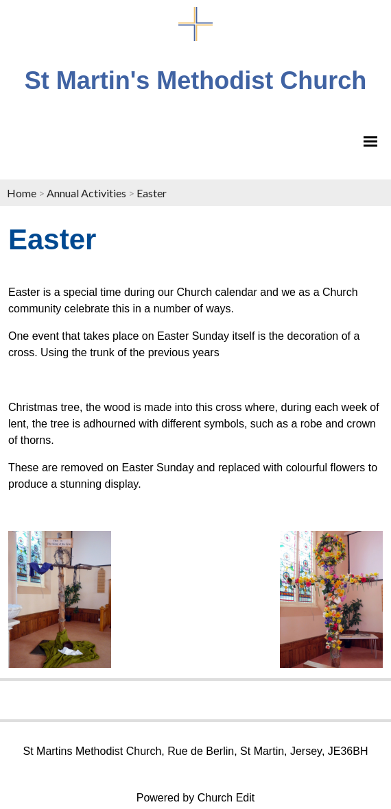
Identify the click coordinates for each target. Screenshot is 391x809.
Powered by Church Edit (196, 798)
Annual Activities (86, 192)
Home (21, 192)
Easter (152, 192)
